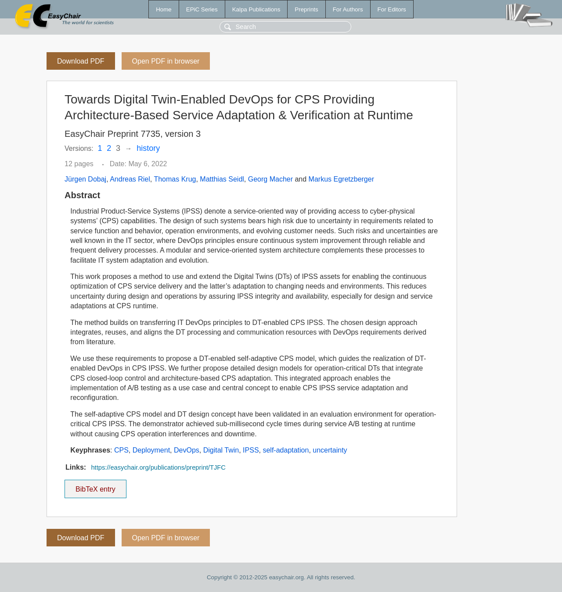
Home (164, 9)
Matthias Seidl (222, 179)
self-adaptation (286, 450)
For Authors (348, 9)
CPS (121, 450)
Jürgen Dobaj (85, 179)
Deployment (151, 450)
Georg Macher (270, 179)
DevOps (186, 450)
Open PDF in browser (166, 61)
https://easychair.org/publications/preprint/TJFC (158, 467)
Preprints (306, 9)
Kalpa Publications (256, 9)
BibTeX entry (95, 486)
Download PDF (80, 61)
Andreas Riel (130, 179)
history (148, 148)
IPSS (251, 450)
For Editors (392, 9)
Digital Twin (221, 450)
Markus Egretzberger (341, 179)
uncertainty (330, 450)
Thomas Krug (175, 179)
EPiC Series (202, 9)
